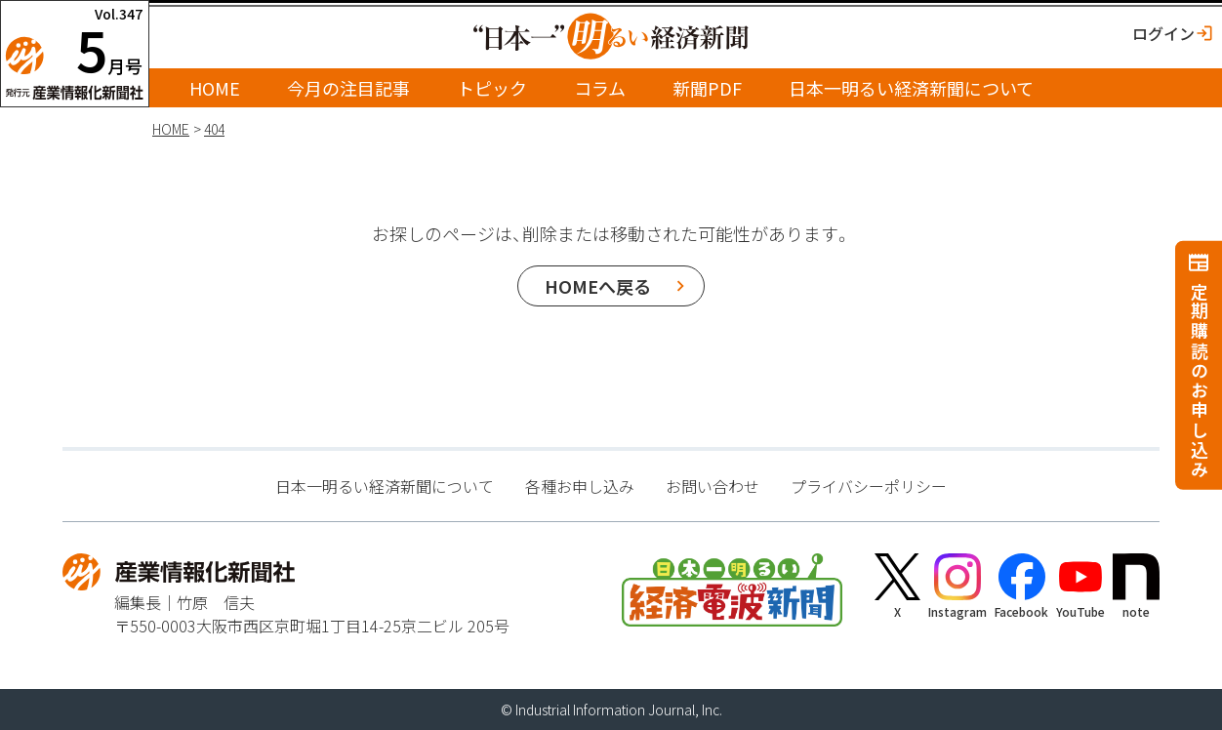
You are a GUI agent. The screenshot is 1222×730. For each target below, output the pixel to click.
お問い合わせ (712, 486)
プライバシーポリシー (869, 486)
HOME (214, 88)
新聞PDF (707, 88)
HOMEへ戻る (598, 286)
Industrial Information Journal (605, 709)
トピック (492, 88)
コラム (600, 88)
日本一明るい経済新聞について (911, 88)
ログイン (1163, 33)
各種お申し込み (579, 486)
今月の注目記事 (348, 88)
